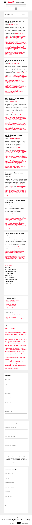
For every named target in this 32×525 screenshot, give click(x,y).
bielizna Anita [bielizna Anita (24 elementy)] (19, 329)
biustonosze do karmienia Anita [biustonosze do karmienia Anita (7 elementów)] (10, 341)
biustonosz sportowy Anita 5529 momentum (14, 316)
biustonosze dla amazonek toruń (11, 42)
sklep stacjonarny (9, 307)
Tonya (10, 54)
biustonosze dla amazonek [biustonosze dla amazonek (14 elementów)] (19, 336)
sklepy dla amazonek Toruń (19, 52)
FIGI (6, 285)
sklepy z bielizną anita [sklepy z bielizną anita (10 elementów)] (18, 363)
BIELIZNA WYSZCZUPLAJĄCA (11, 279)
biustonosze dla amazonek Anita (15, 41)
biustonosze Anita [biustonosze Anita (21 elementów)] (14, 334)
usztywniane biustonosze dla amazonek (18, 129)
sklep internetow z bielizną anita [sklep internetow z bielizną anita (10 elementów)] (13, 361)
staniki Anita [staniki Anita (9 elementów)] (7, 366)
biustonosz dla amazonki (14, 118)
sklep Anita (11, 49)
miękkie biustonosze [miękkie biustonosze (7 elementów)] (11, 357)
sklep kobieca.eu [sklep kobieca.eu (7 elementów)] (23, 361)
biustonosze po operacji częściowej (12, 120)
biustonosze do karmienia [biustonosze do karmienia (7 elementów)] (23, 339)
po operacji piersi (22, 48)
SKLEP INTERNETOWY (11, 305)
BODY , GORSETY (9, 281)
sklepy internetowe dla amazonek (11, 53)
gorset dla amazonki (22, 42)
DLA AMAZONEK (8, 275)
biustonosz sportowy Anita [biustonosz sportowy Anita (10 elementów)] (10, 349)
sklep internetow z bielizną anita (18, 51)
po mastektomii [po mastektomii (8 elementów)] (18, 357)
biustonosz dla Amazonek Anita (11, 39)
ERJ (17, 24)
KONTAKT (7, 290)
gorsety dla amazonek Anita (14, 44)
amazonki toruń (17, 36)
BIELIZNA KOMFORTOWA (10, 271)
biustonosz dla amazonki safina (11, 251)
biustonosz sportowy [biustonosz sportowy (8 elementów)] (20, 348)
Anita (10, 36)
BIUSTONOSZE (8, 267)
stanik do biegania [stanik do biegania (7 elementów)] (23, 365)
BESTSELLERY (8, 283)
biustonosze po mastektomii (10, 253)
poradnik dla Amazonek (10, 301)
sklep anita (14, 88)
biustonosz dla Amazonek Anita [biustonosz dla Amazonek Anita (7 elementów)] (14, 332)
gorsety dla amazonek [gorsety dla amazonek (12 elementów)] (21, 349)
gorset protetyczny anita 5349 (19, 256)
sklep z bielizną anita (9, 52)
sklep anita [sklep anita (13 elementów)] (12, 360)
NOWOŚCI (7, 287)
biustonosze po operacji (15, 82)
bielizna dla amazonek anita (19, 37)
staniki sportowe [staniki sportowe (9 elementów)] (20, 366)
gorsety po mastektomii (16, 86)
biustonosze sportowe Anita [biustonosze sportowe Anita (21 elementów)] (13, 345)
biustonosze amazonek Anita (13, 79)
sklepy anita (13, 90)
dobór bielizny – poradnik (11, 304)
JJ (10, 176)
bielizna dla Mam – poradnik (11, 302)
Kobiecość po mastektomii (11, 317)
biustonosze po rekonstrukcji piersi (12, 222)
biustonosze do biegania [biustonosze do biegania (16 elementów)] (11, 339)
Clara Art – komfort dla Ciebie (12, 320)
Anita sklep (23, 36)
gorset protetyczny (18, 43)
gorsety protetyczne (17, 47)
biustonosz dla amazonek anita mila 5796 (13, 218)
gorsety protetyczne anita (21, 124)
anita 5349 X (19, 248)
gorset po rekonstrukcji (9, 43)
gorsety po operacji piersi (15, 46)
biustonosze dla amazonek (10, 156)
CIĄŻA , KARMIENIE (9, 273)
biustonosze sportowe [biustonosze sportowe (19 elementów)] (14, 343)
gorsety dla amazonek (14, 85)
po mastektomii (15, 48)
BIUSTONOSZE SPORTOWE (11, 269)
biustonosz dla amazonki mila (20, 250)
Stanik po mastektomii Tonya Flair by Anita (14, 314)
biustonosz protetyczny (17, 155)
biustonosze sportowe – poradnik (12, 300)
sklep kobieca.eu (20, 88)
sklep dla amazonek (18, 49)
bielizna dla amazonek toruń (10, 38)
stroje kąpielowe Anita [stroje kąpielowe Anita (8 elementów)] (14, 368)
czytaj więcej (25, 523)
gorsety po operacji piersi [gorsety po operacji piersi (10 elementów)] (15, 353)
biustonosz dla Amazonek (21, 38)
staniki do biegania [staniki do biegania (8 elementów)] (13, 366)
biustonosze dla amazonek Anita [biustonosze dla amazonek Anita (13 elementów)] (13, 337)
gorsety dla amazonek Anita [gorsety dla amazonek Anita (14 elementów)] (12, 351)
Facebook (16, 9)
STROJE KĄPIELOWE (9, 277)
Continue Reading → (19, 33)
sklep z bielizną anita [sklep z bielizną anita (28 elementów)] (12, 365)
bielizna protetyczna (16, 117)
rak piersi (7, 49)
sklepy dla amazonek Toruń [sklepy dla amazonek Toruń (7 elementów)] (9, 363)
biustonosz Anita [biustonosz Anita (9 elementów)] (15, 330)
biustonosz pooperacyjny (12, 153)
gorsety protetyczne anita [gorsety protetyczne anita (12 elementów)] (17, 354)
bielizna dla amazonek (9, 37)
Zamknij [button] (19, 523)
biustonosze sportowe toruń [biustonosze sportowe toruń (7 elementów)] (11, 348)
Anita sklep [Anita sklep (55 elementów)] (10, 329)
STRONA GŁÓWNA (9, 265)
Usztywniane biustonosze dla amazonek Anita (15, 318)
